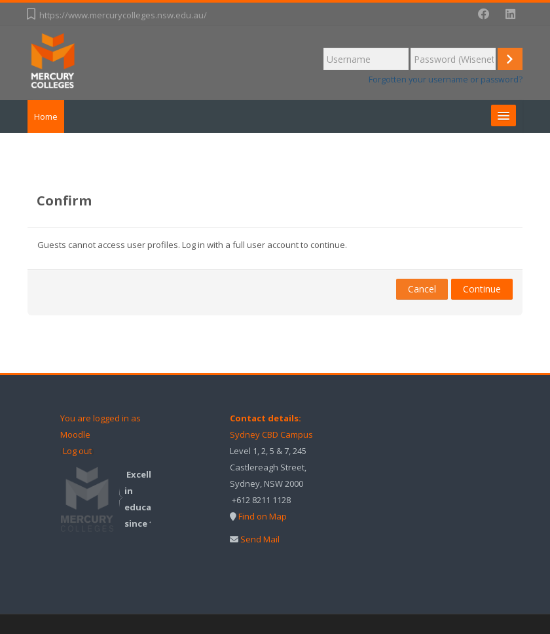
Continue (482, 289)
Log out (77, 451)
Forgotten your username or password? (445, 79)
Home (46, 116)
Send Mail (260, 539)
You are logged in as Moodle (100, 426)
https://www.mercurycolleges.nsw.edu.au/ (123, 15)
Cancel (422, 289)
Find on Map (262, 516)
